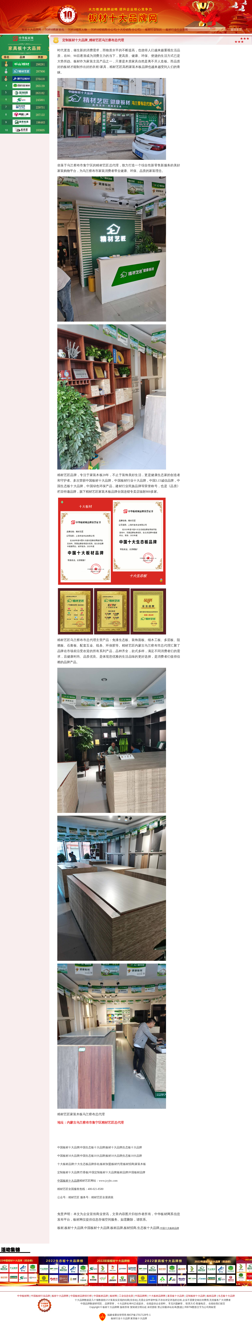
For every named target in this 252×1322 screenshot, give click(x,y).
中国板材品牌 (101, 1295)
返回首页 (236, 29)
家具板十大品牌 (175, 1295)
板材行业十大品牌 (120, 1318)
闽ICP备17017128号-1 (139, 1314)
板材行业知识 (153, 29)
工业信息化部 (126, 1295)
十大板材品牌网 (157, 1295)
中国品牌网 (141, 1295)
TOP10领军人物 (77, 29)
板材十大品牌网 (31, 29)
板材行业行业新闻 (177, 29)
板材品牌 (211, 1295)
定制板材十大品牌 (195, 1295)
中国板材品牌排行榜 (81, 1295)
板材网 (113, 1295)
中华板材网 (23, 1295)
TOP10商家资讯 (54, 29)
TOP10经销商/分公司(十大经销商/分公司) (116, 29)
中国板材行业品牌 (40, 1295)
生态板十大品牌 (226, 1295)
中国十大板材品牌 (169, 1228)
